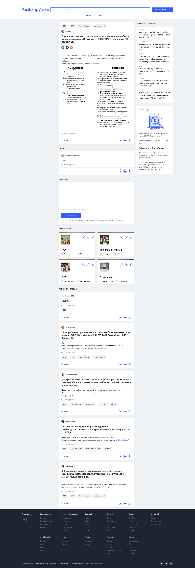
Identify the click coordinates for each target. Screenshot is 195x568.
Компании (66, 521)
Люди (42, 544)
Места (42, 550)
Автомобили (156, 514)
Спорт (131, 514)
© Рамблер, (25, 563)
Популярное (134, 541)
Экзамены (106, 277)
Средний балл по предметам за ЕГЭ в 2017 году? (153, 142)
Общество (44, 527)
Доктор (88, 537)
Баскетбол (133, 524)
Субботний (45, 537)
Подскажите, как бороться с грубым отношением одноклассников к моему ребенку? (154, 34)
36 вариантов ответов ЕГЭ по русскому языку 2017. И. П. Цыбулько (153, 135)
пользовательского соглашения (112, 220)
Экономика (66, 518)
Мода (87, 518)
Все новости (45, 514)
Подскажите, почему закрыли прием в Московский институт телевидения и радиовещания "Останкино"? (154, 95)
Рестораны (111, 527)
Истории (43, 541)
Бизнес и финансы (70, 514)
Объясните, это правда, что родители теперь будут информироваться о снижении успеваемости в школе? (154, 59)
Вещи (42, 547)
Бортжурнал (156, 524)
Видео (131, 537)
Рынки (64, 524)
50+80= (65, 301)
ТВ (130, 544)
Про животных (135, 550)
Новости (154, 518)
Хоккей (132, 521)
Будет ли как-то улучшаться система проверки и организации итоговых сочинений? (153, 83)
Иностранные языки (111, 250)
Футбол (132, 518)
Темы (64, 544)
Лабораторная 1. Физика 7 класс (151, 148)
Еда (86, 527)
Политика (44, 524)
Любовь (88, 524)
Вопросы (88, 541)
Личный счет (67, 527)
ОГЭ (63, 277)
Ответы (65, 541)
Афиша (110, 514)
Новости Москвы (46, 521)
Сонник (110, 541)
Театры (109, 524)
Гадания (110, 547)
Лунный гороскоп (114, 550)
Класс (65, 537)
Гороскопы (111, 537)
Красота (88, 521)
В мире (43, 518)
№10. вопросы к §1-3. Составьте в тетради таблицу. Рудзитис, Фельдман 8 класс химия (153, 155)
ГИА (63, 250)
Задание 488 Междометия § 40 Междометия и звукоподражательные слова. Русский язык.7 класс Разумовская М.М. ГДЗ (95, 430)
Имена (109, 544)
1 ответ (65, 140)
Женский (88, 514)
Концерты (111, 521)
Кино (109, 518)
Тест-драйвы (156, 521)
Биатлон (132, 527)
